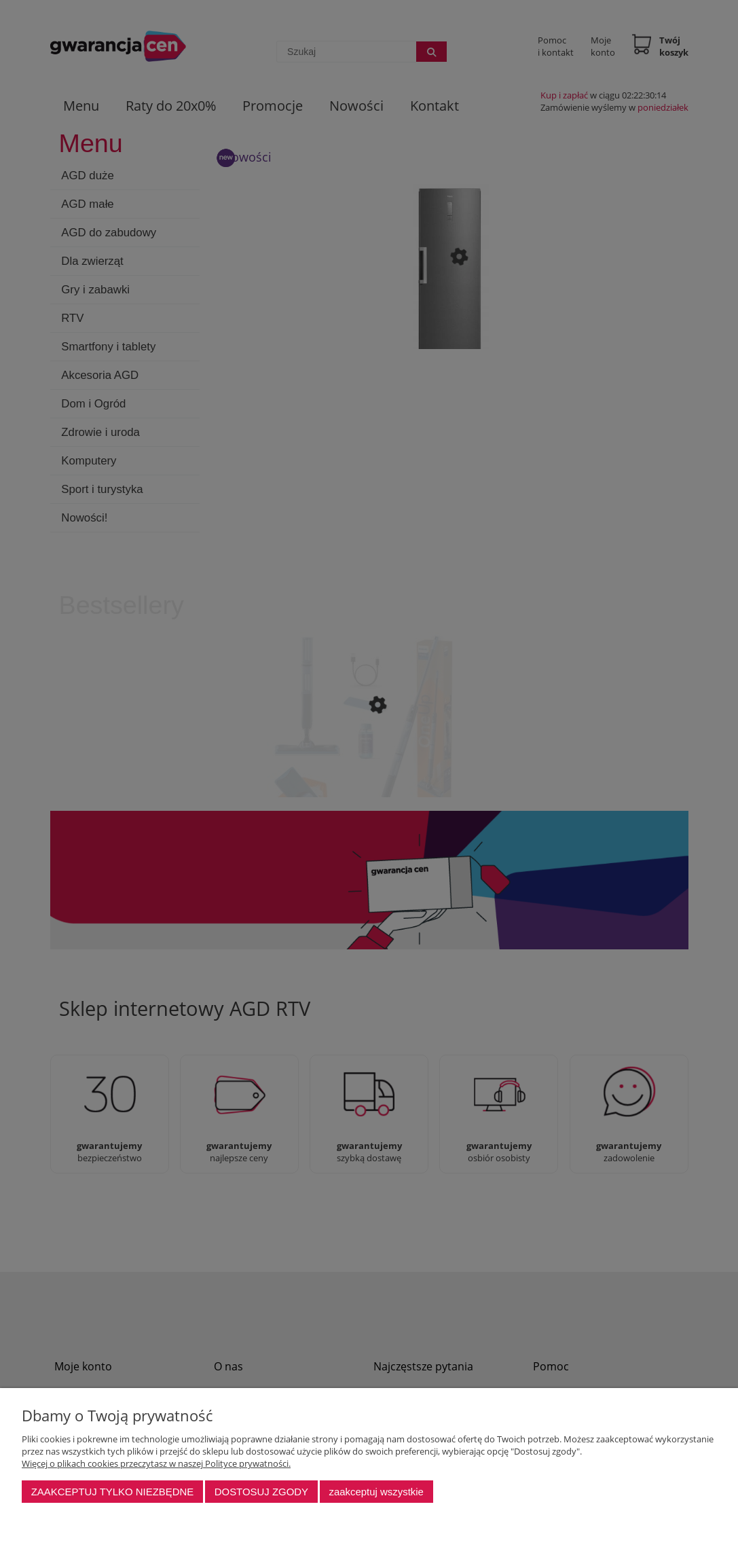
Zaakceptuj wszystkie (376, 1491)
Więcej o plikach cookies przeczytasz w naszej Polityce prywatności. (156, 1463)
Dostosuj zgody (261, 1491)
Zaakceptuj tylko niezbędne (112, 1491)
